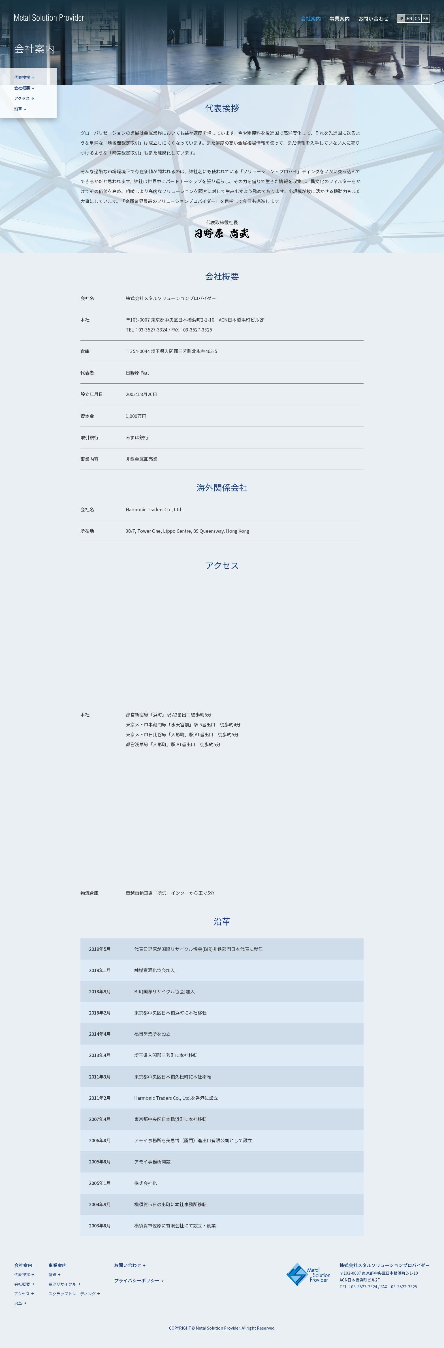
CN (417, 18)
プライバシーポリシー (139, 1280)
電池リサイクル (64, 1284)
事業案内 (339, 18)
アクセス (24, 98)
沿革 (20, 109)
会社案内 (310, 18)
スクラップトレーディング (74, 1293)
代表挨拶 (24, 77)
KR (425, 18)
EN (409, 18)
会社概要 (24, 88)
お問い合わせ (373, 18)
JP (401, 18)
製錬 (54, 1274)
